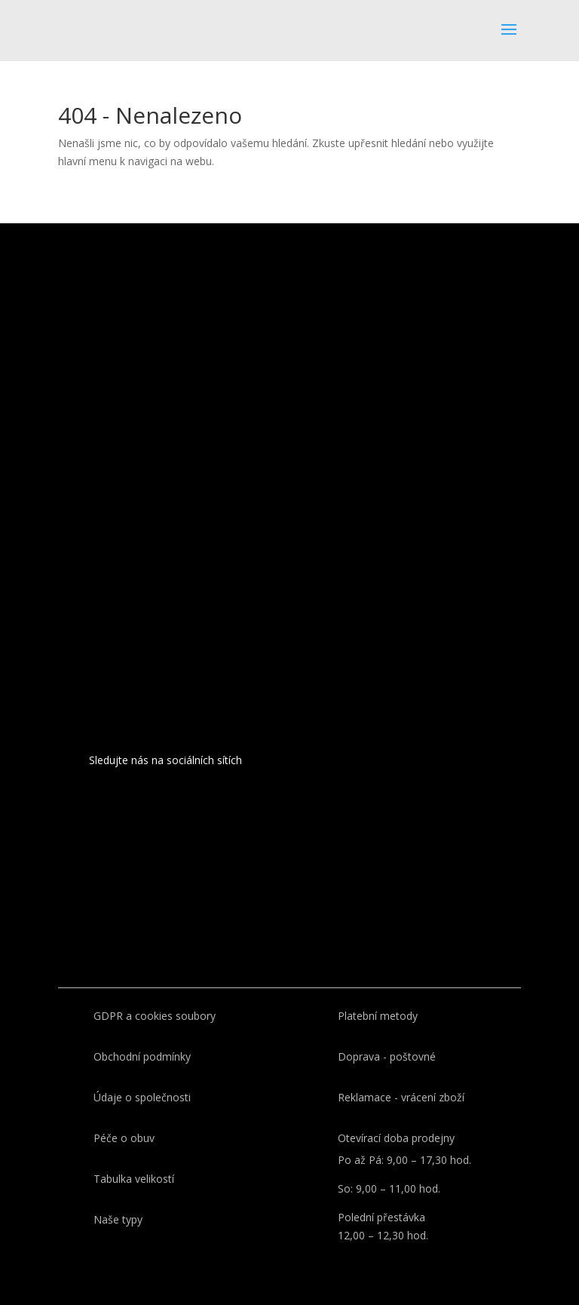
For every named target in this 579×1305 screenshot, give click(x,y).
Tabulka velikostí (133, 1178)
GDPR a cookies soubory (154, 1016)
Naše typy (117, 1219)
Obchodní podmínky (142, 1056)
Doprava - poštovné (387, 1056)
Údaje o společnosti (142, 1097)
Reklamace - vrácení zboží (401, 1097)
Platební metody (378, 1016)
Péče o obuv (124, 1138)
